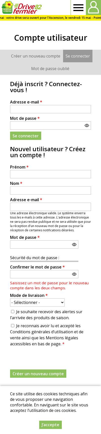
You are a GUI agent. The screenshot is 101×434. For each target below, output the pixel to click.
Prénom (19, 167)
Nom (16, 183)
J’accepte (50, 424)
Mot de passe (25, 118)
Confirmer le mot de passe (37, 267)
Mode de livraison (29, 295)
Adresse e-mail (26, 102)
